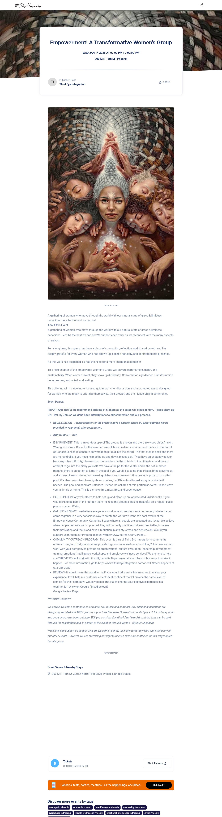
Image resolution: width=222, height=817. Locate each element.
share (164, 82)
